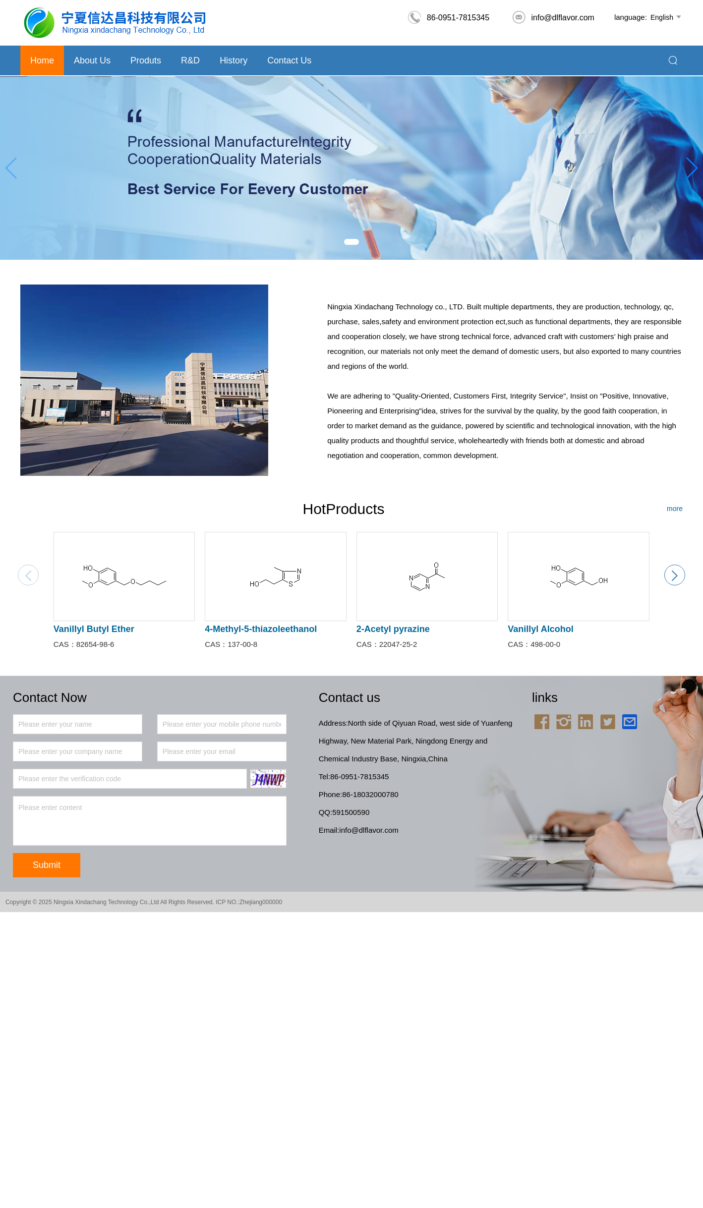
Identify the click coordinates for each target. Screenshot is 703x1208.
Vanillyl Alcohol (540, 629)
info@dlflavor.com (553, 17)
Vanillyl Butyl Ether (94, 629)
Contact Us (289, 60)
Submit (46, 865)
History (233, 60)
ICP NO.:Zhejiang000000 (249, 902)
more (675, 509)
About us (92, 60)
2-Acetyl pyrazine (393, 629)
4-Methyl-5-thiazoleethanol (261, 629)
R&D (190, 60)
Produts (145, 60)
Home (42, 60)
